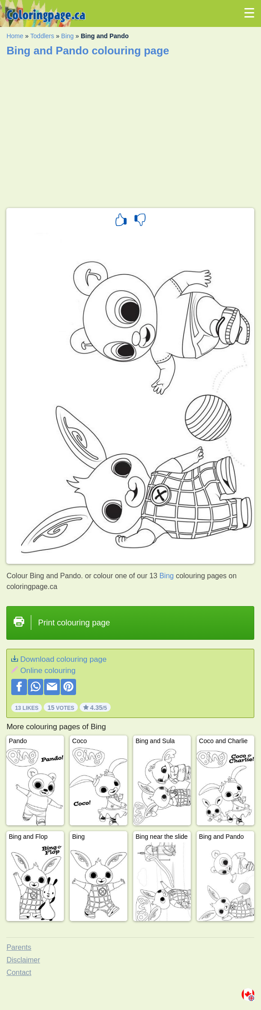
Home (14, 36)
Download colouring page (63, 659)
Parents (18, 947)
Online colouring (48, 670)
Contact (18, 972)
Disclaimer (23, 960)
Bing (67, 36)
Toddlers (42, 36)
